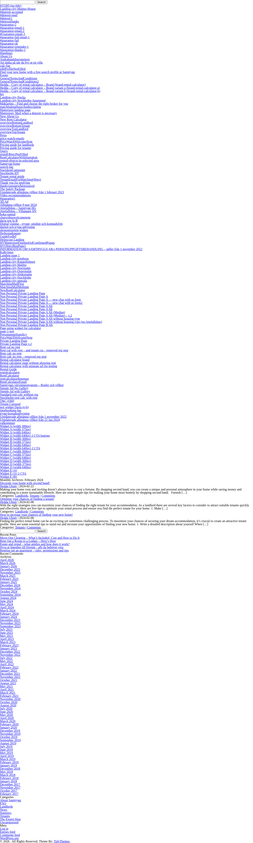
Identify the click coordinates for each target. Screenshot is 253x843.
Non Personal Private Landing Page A (24, 296)
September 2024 (10, 594)
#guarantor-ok (9, 43)
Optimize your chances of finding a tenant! (27, 499)
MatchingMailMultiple (14, 287)
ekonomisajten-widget (14, 230)
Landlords (21, 495)
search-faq (6, 167)
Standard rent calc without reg (19, 394)
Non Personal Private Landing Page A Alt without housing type (40, 318)
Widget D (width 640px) (15, 467)
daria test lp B (9, 220)
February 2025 (9, 579)
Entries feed (7, 832)
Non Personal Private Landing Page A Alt (26, 306)
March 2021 (7, 692)
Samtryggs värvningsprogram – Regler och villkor (32, 385)
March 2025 (7, 575)
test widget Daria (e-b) (14, 407)
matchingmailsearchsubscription (20, 106)
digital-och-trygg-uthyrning (17, 227)
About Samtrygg (10, 800)
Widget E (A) (8, 470)
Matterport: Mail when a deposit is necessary (28, 113)
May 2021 (6, 686)
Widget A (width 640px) (15, 432)
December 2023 (10, 620)
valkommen (7, 423)
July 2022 (6, 658)
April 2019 (7, 756)
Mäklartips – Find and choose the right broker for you (34, 103)
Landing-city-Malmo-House (18, 8)
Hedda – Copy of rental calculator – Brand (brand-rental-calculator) (43, 84)
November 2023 (10, 623)
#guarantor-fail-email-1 (15, 37)
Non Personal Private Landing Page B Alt (26, 325)
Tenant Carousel (10, 404)
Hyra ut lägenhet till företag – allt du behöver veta (31, 547)
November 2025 (10, 572)
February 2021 (9, 696)
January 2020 (8, 727)
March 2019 (7, 759)
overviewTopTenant (12, 132)
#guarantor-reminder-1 (14, 46)
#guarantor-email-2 (12, 31)
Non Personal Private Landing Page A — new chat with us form (40, 299)
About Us (6, 56)
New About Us (9, 116)
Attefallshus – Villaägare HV (18, 211)
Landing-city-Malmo (13, 265)
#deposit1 (6, 18)
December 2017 (10, 784)
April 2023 (7, 639)
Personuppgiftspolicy (13, 334)
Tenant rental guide (12, 176)
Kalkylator (6, 252)
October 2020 (8, 702)
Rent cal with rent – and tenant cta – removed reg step (34, 350)
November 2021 (10, 677)
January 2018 (8, 781)
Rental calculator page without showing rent (28, 363)
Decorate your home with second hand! (25, 483)
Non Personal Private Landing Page (22, 293)
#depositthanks (9, 21)
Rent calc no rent (11, 353)
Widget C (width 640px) (15, 457)
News (3, 809)
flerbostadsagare (10, 233)
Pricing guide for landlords (17, 144)
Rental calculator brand (14, 359)
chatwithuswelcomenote (15, 217)
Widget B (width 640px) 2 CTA (20, 448)
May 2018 (6, 771)
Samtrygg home (10, 163)
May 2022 (6, 661)
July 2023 (6, 629)
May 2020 (6, 715)
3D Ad (4, 201)
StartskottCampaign (12, 170)
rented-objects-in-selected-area (19, 160)
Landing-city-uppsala (13, 280)
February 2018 (9, 778)
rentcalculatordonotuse (14, 378)
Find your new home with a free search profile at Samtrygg (37, 72)
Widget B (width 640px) (15, 445)
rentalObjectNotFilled (14, 154)
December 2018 (10, 768)
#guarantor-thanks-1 (12, 50)
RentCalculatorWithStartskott (19, 157)
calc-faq (5, 65)
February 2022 (9, 667)
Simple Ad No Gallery (14, 388)
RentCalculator (9, 375)
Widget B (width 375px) (15, 442)
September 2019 (10, 740)
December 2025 (10, 569)
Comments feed (10, 835)
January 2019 (8, 765)
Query (4, 151)
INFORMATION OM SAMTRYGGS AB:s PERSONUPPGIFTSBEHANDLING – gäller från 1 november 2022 (71, 249)
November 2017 (10, 787)
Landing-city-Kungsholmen (17, 261)
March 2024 (7, 610)
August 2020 (8, 705)
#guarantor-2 (8, 24)
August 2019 (8, 743)
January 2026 (8, 566)
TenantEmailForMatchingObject (20, 179)
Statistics (5, 813)
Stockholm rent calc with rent (18, 397)
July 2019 (6, 746)
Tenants (34, 495)
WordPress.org (9, 838)
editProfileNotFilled (12, 69)
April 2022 (7, 664)
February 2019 (9, 762)
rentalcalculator (10, 372)
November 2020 (10, 699)
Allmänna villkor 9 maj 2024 (18, 205)
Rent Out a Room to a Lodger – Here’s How (28, 541)
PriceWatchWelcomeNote (16, 141)
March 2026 (7, 563)
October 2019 (8, 737)
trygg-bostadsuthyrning (14, 413)
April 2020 (7, 718)
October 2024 (8, 591)
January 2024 (8, 617)
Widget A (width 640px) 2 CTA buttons (25, 435)
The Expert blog (10, 819)
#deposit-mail (8, 15)
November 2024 (10, 588)
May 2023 (6, 635)
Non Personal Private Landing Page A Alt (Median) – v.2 (36, 315)
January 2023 (8, 648)
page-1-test (7, 331)
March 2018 (7, 775)
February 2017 (9, 794)
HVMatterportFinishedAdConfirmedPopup (27, 242)
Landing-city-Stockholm (15, 277)
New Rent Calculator (13, 119)
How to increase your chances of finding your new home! (36, 514)
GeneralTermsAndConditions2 (19, 81)
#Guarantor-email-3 (12, 34)
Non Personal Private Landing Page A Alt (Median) (32, 312)
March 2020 (7, 721)
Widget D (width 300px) (15, 461)
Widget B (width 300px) (15, 438)
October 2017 (8, 790)
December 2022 (10, 651)
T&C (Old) (7, 401)
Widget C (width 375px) (15, 454)
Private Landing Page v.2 (16, 344)
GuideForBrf (8, 236)
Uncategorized (9, 822)
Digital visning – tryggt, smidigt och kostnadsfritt (31, 223)
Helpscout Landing (12, 239)
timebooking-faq (10, 410)
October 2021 (8, 680)
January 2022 (8, 670)
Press (3, 135)
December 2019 (10, 730)
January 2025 (8, 582)
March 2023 (7, 642)
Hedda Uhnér (8, 486)
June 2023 (6, 632)
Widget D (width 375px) (15, 464)
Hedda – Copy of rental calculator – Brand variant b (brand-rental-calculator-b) (50, 91)
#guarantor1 (7, 198)
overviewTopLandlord (14, 129)
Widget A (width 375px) (15, 429)
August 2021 (8, 683)
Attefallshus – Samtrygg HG (18, 208)
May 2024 (6, 604)
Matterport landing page (15, 110)
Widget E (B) (8, 476)
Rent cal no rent (10, 347)
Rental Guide (8, 369)
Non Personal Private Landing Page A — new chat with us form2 (41, 303)
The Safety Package (12, 189)
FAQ (3, 803)
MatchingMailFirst (12, 284)
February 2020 (9, 724)
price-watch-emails (12, 138)
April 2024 (7, 607)
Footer (4, 75)
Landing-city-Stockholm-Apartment (23, 100)
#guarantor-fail (9, 40)
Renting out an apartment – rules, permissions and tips (34, 550)
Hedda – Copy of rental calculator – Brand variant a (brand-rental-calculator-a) (50, 88)
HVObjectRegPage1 (13, 246)
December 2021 (10, 673)
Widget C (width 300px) (15, 451)
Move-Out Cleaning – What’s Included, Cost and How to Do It (40, 537)
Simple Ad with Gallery (15, 391)
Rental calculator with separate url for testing (28, 366)
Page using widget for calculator (20, 328)
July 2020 (6, 708)
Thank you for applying (15, 182)
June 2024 (6, 601)
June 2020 (6, 711)
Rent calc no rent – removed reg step (23, 356)
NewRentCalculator (12, 290)
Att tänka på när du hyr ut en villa (21, 62)
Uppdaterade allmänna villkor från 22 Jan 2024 (30, 420)
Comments (48, 495)
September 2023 (10, 626)
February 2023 (9, 645)
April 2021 (7, 689)
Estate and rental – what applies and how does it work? (35, 544)
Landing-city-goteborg (14, 258)
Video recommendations (15, 195)
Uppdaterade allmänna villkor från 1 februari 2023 (32, 192)
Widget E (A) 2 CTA (13, 473)
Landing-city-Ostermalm (15, 271)
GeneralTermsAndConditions (18, 78)
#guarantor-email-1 (12, 27)
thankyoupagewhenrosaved (17, 186)
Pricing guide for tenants (15, 148)
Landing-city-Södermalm (16, 274)
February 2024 (9, 613)
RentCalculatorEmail (13, 382)
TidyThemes (62, 841)
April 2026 (7, 560)
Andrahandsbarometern (15, 59)
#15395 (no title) (10, 5)
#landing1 (6, 53)
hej (2, 94)
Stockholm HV (9, 173)
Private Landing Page (13, 340)
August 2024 (8, 598)
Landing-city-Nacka (12, 97)
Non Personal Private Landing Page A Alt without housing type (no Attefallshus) (51, 321)
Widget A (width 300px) (15, 426)
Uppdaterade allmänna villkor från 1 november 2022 (33, 416)
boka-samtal (7, 214)
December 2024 (10, 585)
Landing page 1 (10, 255)
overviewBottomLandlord (16, 122)
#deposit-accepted (11, 12)
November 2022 (10, 654)
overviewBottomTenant (15, 125)
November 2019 (10, 734)
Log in (4, 828)
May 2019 (6, 752)
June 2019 (6, 749)
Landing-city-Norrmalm (15, 268)
